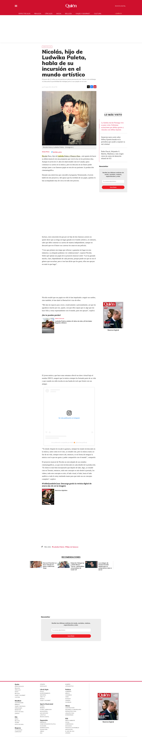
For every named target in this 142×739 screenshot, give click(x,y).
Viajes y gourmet (83, 14)
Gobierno (68, 691)
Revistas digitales (61, 490)
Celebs (17, 722)
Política (68, 689)
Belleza (68, 14)
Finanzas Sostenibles (72, 727)
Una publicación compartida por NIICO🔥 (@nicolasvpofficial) (69, 442)
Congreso (68, 695)
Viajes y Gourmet (20, 695)
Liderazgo (18, 731)
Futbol (42, 706)
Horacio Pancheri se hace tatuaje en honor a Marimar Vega (50, 565)
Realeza (37, 14)
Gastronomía (19, 702)
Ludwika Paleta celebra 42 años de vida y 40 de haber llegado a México (73, 322)
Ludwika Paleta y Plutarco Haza (69, 156)
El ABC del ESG (69, 731)
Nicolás (44, 156)
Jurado (17, 713)
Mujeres (18, 728)
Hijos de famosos (72, 547)
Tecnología (43, 729)
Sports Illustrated (46, 704)
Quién (17, 684)
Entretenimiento (45, 693)
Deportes (43, 695)
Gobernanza (69, 724)
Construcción (69, 707)
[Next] (113, 564)
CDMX (67, 696)
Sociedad (68, 702)
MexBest (18, 701)
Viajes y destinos (20, 706)
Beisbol (42, 707)
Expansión (44, 720)
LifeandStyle (69, 686)
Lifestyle (43, 715)
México (67, 693)
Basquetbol (44, 711)
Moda (58, 14)
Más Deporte (44, 713)
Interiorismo (69, 715)
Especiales (43, 686)
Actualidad (18, 730)
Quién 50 (119, 13)
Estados (68, 698)
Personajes (18, 708)
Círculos (48, 14)
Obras (42, 731)
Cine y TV (42, 696)
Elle (16, 717)
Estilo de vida (19, 724)
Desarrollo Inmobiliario (73, 709)
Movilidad (68, 726)
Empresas (43, 722)
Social (67, 722)
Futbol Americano (46, 709)
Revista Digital (120, 6)
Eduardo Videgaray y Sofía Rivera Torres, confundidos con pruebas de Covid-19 (77, 566)
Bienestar (18, 709)
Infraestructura (70, 711)
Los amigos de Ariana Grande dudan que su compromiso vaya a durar (105, 566)
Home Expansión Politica (48, 724)
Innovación (69, 729)
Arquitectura (69, 713)
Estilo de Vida (19, 711)
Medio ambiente (70, 720)
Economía (43, 726)
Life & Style (44, 689)
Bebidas (17, 704)
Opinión (42, 684)
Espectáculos (24, 14)
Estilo (42, 691)
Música (42, 698)
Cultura (97, 14)
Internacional (44, 727)
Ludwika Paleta (58, 547)
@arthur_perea (57, 152)
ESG (41, 733)
